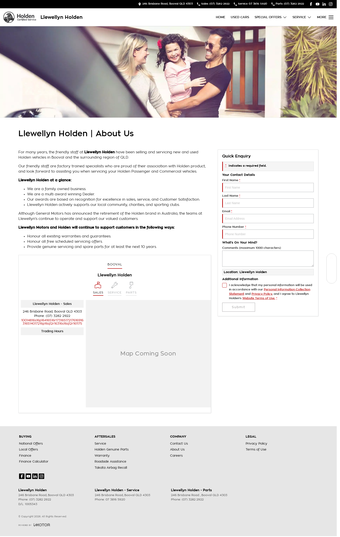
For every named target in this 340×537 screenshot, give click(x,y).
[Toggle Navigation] (325, 17)
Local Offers (28, 449)
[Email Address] (52, 322)
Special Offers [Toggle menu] (271, 17)
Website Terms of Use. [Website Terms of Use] (258, 298)
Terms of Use (256, 449)
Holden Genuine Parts (112, 449)
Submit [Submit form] (238, 307)
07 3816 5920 (115, 499)
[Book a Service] (331, 269)
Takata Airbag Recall (111, 467)
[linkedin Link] (324, 4)
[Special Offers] (331, 278)
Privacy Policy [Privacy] (262, 293)
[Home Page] (19, 17)
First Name (268, 185)
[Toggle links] (34, 524)
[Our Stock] (331, 259)
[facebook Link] (311, 4)
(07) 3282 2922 (58, 315)
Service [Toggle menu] (302, 17)
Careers (176, 455)
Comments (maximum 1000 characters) (268, 256)
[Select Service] (115, 289)
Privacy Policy (256, 443)
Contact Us (179, 443)
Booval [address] (114, 264)
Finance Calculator (33, 461)
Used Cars (240, 17)
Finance (25, 455)
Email (268, 216)
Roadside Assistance (110, 461)
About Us (177, 449)
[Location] (98, 289)
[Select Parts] (131, 289)
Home (220, 17)
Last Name (268, 201)
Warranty (102, 455)
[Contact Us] (165, 4)
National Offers (31, 443)
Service (100, 443)
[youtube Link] (317, 4)
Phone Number (268, 232)
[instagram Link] (330, 4)
